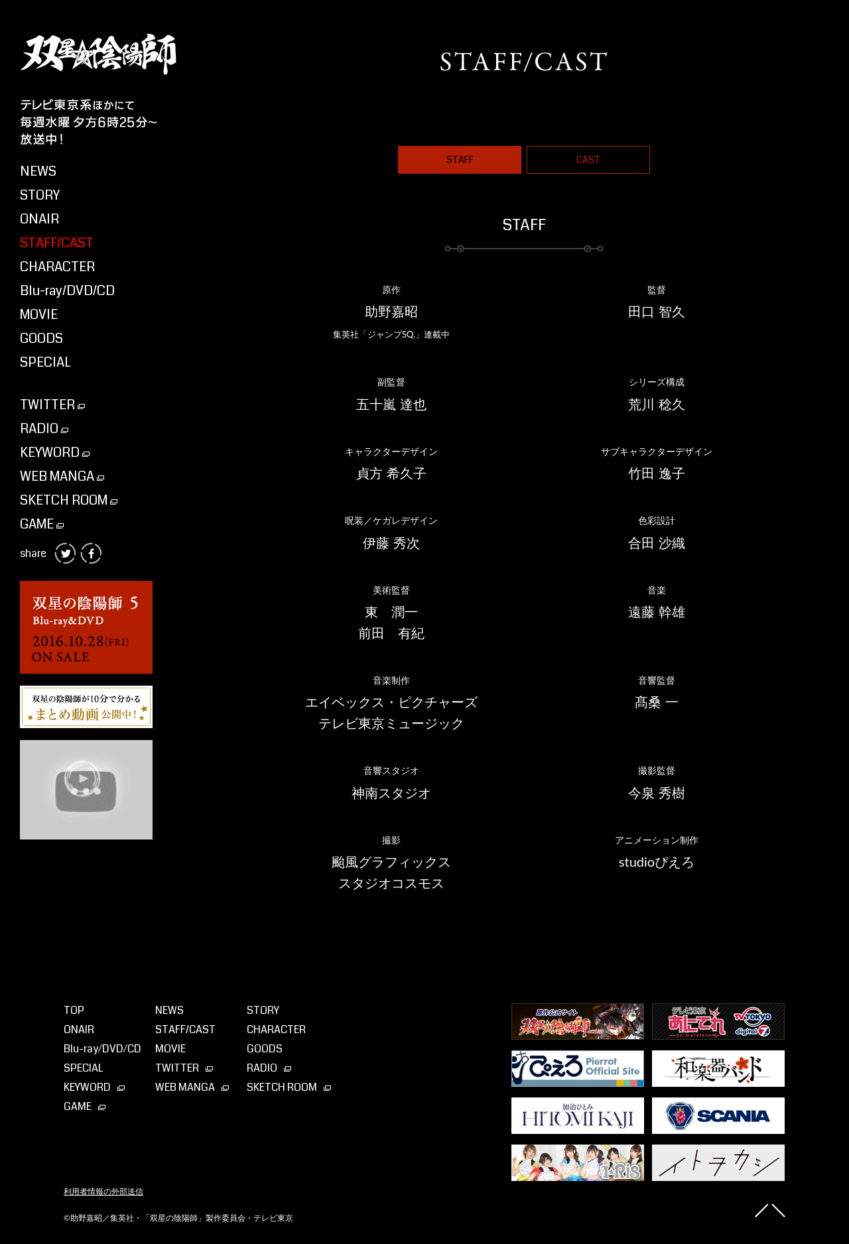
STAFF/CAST (57, 243)
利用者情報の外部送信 (103, 1191)
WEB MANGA (62, 476)
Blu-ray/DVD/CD (67, 290)
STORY (40, 195)
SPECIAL (45, 362)
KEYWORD (55, 452)
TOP (74, 1010)
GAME (42, 524)
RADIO (44, 428)
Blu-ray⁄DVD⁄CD (102, 1048)
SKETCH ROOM (68, 500)
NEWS (38, 171)
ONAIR (39, 219)
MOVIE (39, 314)
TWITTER (52, 404)
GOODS (41, 338)
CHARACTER (57, 267)
